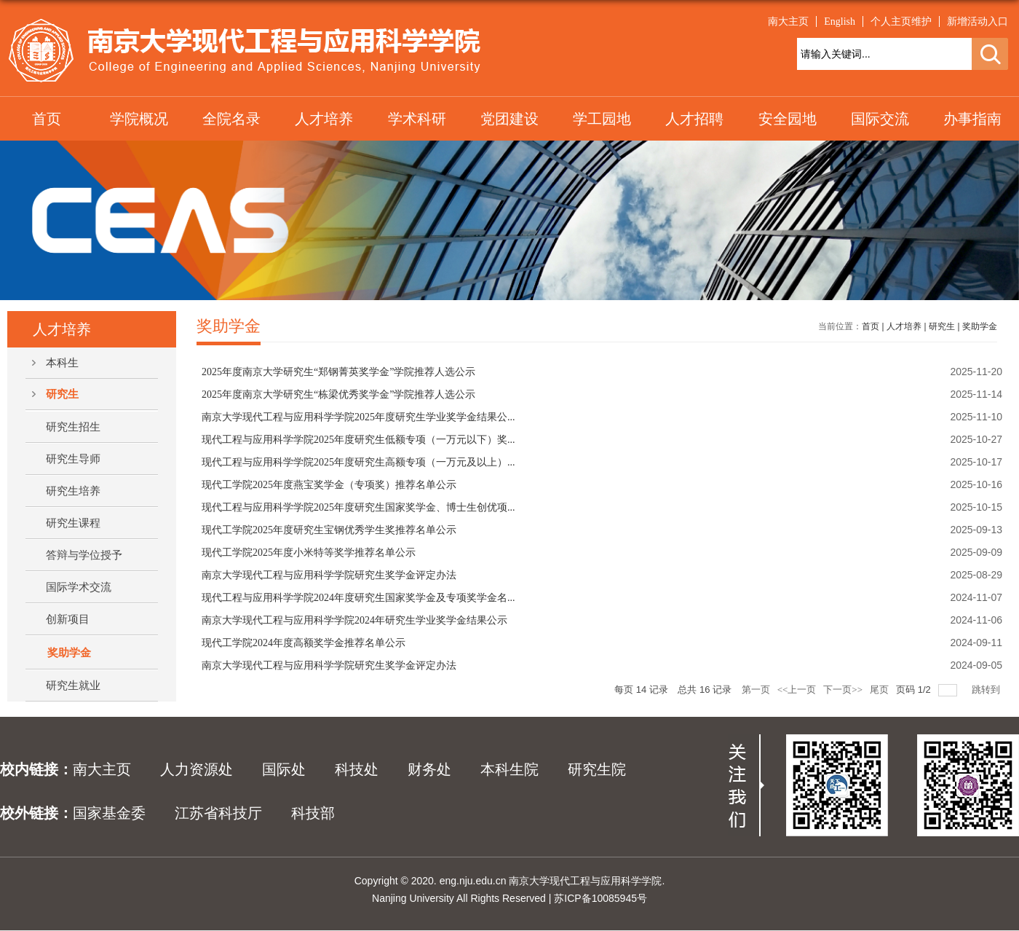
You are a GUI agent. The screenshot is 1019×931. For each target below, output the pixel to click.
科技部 (313, 813)
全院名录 (231, 119)
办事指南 (972, 119)
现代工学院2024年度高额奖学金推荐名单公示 (303, 642)
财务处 (429, 769)
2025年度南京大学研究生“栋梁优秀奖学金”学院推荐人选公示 (338, 394)
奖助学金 (979, 326)
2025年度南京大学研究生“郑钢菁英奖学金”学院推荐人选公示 (338, 371)
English (839, 21)
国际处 (284, 769)
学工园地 (602, 119)
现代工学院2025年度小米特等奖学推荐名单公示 (309, 552)
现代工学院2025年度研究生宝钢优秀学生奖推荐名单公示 (329, 530)
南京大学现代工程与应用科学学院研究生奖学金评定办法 (329, 575)
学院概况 (139, 119)
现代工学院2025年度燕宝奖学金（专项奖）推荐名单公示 (329, 484)
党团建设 (509, 119)
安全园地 (787, 119)
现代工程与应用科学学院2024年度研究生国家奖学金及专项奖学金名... (358, 597)
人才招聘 (694, 119)
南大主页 (788, 21)
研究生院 (597, 769)
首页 (46, 119)
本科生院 (509, 769)
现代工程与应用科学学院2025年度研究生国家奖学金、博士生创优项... (358, 507)
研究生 (942, 326)
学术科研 (417, 119)
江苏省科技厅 (218, 813)
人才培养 (324, 119)
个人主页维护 (901, 21)
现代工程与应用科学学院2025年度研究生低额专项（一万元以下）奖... (358, 439)
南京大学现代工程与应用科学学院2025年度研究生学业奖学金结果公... (358, 417)
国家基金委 (109, 813)
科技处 (356, 769)
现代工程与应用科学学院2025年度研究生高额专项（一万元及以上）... (358, 462)
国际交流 (880, 119)
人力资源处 (196, 769)
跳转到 (987, 689)
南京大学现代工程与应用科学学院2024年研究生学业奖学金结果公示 (354, 620)
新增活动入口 (977, 21)
